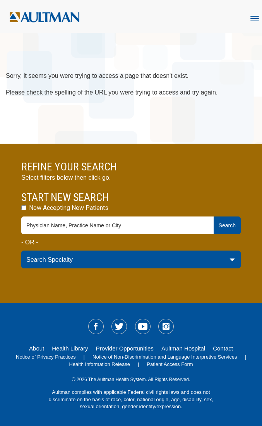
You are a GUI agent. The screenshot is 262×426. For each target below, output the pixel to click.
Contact (223, 348)
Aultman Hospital (183, 348)
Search (227, 225)
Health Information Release (99, 364)
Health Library (70, 348)
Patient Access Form (170, 364)
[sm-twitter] (119, 326)
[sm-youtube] (143, 326)
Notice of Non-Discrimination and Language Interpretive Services (164, 357)
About (36, 348)
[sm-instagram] (166, 326)
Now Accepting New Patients (64, 207)
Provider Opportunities (125, 348)
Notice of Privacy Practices (46, 357)
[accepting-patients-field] (23, 207)
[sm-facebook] (96, 326)
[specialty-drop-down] (131, 259)
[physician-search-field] (117, 225)
